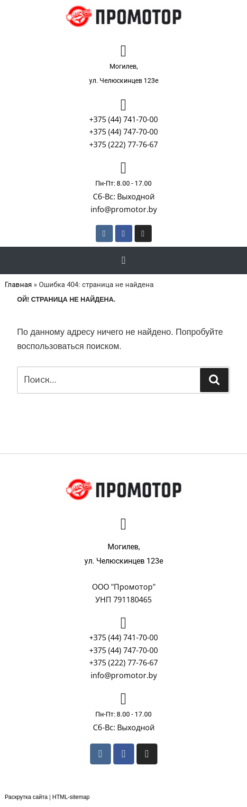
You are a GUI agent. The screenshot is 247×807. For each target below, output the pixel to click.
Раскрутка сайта (26, 797)
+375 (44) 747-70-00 (123, 131)
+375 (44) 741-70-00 (123, 119)
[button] (123, 260)
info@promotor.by (124, 209)
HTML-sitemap (71, 797)
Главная (18, 284)
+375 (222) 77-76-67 (123, 144)
